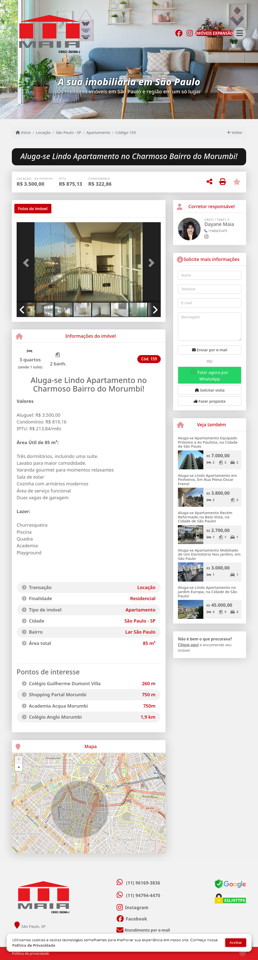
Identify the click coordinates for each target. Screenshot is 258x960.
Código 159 (126, 132)
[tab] (32, 208)
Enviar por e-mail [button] (209, 349)
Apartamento (98, 132)
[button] (27, 262)
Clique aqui (188, 644)
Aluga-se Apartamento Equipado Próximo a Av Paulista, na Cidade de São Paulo (208, 442)
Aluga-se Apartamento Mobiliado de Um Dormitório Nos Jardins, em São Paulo (209, 554)
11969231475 (215, 231)
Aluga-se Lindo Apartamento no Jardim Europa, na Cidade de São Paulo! (207, 591)
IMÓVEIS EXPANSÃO (214, 33)
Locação (43, 132)
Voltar (235, 132)
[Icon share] (179, 32)
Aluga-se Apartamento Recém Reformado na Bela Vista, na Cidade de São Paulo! (205, 516)
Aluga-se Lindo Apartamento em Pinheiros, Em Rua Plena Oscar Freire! (207, 479)
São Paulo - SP (68, 132)
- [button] (18, 767)
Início (23, 132)
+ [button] (18, 759)
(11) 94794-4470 (143, 895)
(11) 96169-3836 (143, 883)
